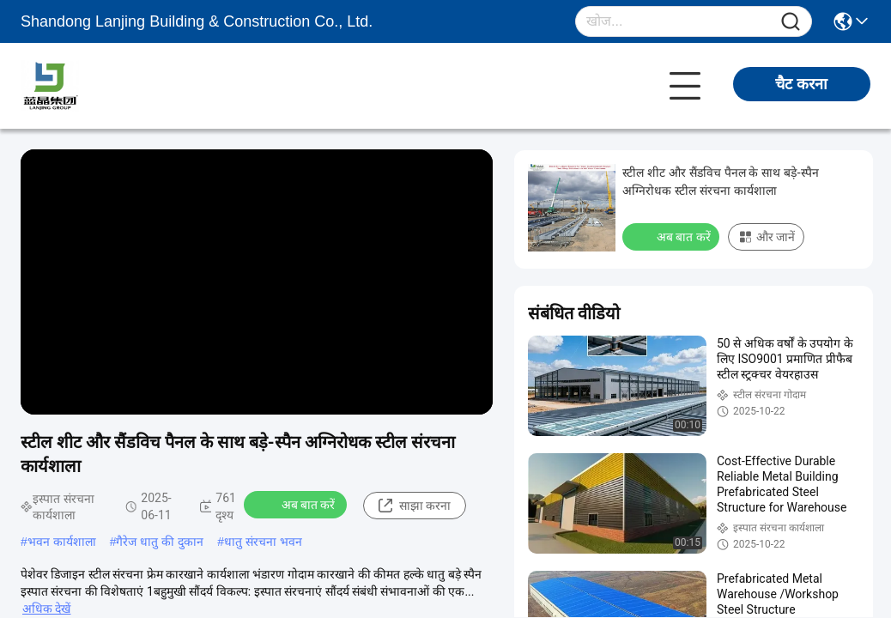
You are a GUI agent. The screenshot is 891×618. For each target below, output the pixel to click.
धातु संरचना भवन (263, 541)
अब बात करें (297, 503)
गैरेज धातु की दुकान (159, 541)
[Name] (790, 22)
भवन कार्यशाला (61, 541)
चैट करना (801, 84)
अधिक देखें (46, 608)
